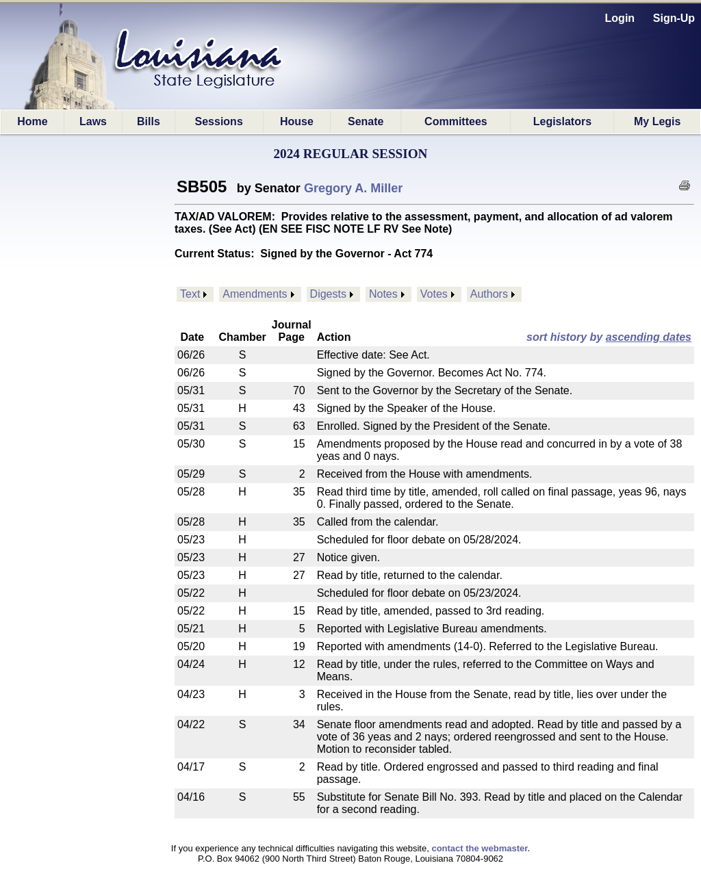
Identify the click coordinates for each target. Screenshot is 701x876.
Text (190, 294)
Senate (365, 121)
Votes (434, 294)
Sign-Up (674, 18)
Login (620, 18)
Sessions (219, 121)
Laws (93, 121)
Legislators (562, 121)
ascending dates (648, 337)
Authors (489, 294)
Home (32, 121)
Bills (148, 121)
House (297, 121)
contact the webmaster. (480, 848)
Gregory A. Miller (353, 188)
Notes (383, 294)
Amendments (254, 294)
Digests (328, 294)
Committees (455, 121)
